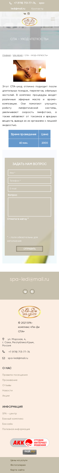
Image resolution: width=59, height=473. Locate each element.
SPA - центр (9, 413)
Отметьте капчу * (18, 218)
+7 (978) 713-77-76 (24, 2)
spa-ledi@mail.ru (29, 279)
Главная (6, 55)
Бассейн (7, 423)
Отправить (29, 249)
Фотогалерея (18, 465)
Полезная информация (16, 429)
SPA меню (18, 55)
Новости (7, 390)
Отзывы (6, 385)
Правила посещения (15, 374)
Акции (6, 395)
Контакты (37, 8)
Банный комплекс (12, 418)
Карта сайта (17, 470)
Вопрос (12, 194)
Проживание (9, 379)
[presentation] (26, 226)
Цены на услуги (19, 460)
